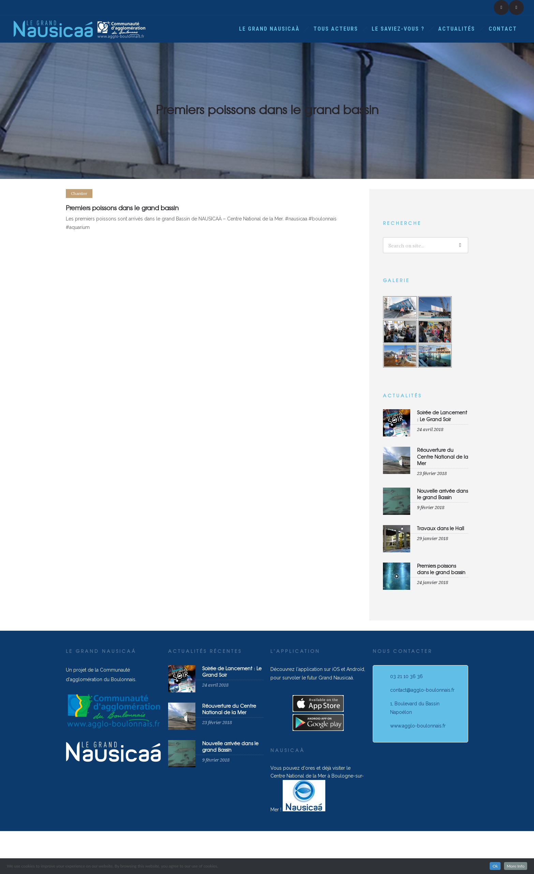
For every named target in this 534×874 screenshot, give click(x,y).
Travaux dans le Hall (440, 528)
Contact (503, 29)
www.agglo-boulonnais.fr (418, 726)
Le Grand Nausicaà (269, 29)
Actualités (456, 29)
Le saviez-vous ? (398, 29)
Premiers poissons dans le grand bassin (441, 569)
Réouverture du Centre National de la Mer (442, 456)
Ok (495, 866)
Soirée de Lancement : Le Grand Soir (442, 415)
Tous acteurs (335, 29)
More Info (515, 866)
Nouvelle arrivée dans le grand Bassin (442, 494)
